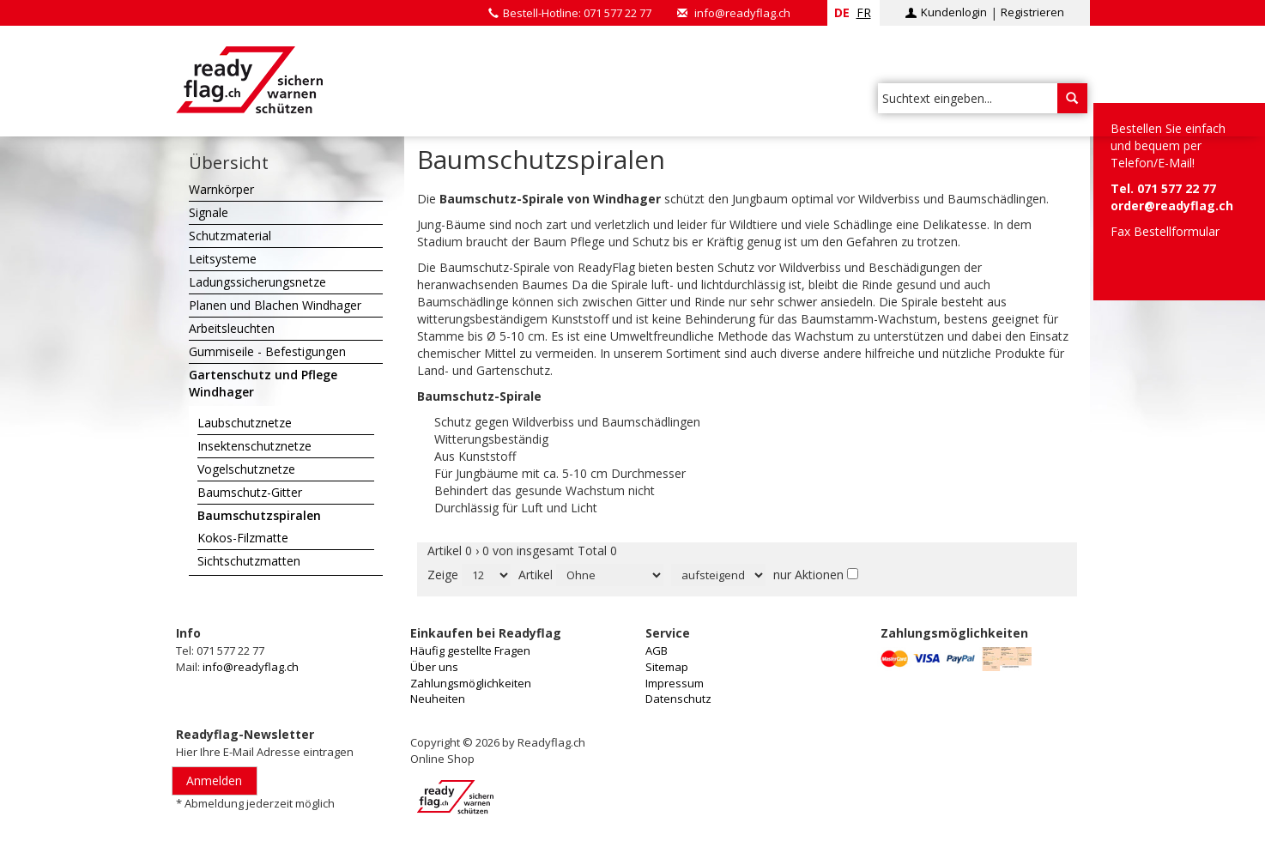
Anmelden (214, 780)
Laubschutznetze (244, 422)
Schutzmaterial (230, 235)
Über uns (434, 667)
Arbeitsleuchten (232, 328)
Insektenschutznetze (254, 446)
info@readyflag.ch (742, 13)
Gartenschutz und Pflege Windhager (263, 383)
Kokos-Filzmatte (242, 537)
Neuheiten (437, 698)
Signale (208, 212)
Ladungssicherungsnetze (257, 282)
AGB (656, 650)
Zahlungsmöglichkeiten (470, 683)
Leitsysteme (223, 259)
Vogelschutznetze (246, 469)
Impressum (674, 683)
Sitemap (666, 667)
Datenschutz (678, 698)
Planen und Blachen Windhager (275, 305)
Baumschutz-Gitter (249, 492)
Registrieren (1032, 12)
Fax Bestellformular (1165, 231)
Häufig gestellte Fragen (470, 650)
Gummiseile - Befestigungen (267, 351)
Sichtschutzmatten (248, 561)
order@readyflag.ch (1172, 205)
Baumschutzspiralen (259, 515)
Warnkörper (221, 189)
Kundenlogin (954, 12)
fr (863, 12)
